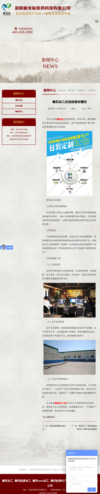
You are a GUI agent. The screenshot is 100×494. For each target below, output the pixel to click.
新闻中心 (81, 72)
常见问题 (19, 87)
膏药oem (55, 451)
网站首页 (71, 72)
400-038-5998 (79, 13)
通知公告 (19, 82)
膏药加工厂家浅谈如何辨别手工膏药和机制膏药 (87, 408)
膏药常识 (19, 93)
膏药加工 (59, 384)
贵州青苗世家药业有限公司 (40, 451)
